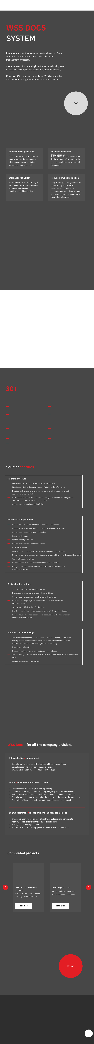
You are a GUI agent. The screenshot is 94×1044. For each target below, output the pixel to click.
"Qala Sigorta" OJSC (61, 887)
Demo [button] (70, 966)
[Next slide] (88, 887)
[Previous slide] (5, 887)
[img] (14, 5)
